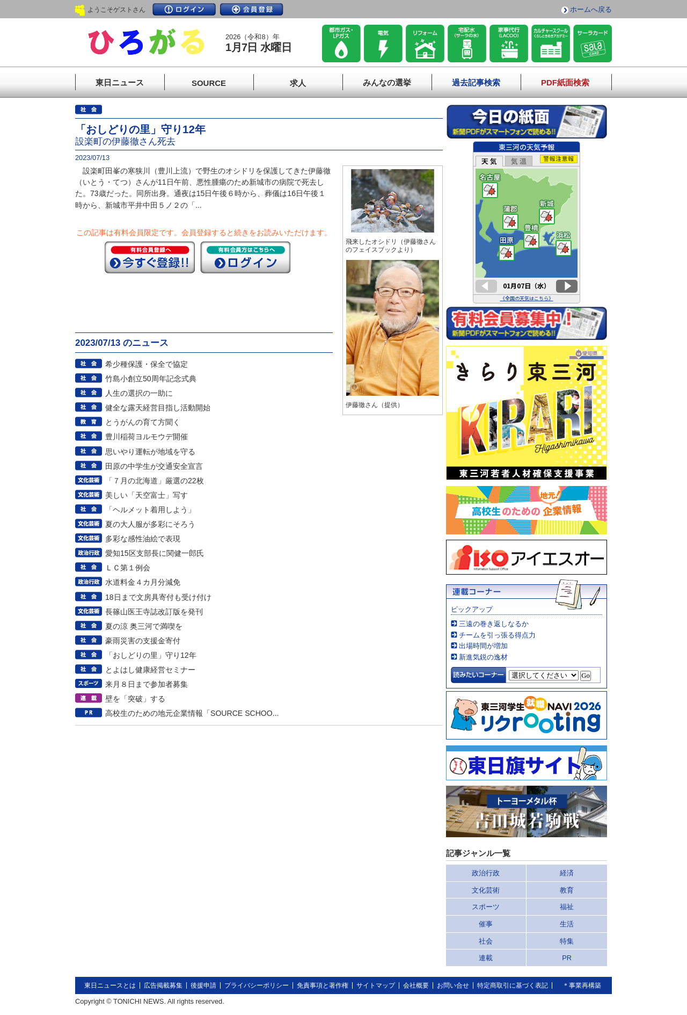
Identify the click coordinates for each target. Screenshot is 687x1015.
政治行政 (486, 873)
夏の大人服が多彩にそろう (150, 524)
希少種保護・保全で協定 (146, 364)
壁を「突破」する (135, 698)
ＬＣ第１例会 (127, 567)
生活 (567, 924)
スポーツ (486, 907)
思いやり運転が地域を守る (150, 451)
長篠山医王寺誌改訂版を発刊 (154, 611)
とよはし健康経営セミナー (150, 669)
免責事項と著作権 (322, 985)
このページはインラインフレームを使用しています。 (526, 222)
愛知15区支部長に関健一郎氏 (154, 553)
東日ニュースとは (110, 985)
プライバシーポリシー (256, 985)
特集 (567, 941)
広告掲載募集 (163, 985)
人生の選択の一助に (139, 393)
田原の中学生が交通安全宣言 (154, 466)
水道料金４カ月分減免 (142, 582)
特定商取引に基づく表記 (512, 985)
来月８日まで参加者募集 (146, 684)
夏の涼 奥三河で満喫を (143, 626)
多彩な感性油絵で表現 (142, 538)
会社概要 (416, 985)
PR (567, 958)
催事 (486, 924)
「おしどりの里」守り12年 (150, 655)
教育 (567, 890)
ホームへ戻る (591, 9)
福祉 (567, 907)
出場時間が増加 (483, 646)
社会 (486, 941)
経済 (567, 873)
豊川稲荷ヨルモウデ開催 (146, 436)
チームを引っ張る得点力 (497, 635)
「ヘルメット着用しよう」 (150, 509)
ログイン (184, 9)
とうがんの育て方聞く (142, 422)
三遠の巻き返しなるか (494, 624)
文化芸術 (486, 890)
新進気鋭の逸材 (483, 657)
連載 (486, 958)
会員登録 (251, 9)
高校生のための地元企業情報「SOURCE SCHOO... (192, 713)
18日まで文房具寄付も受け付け (158, 597)
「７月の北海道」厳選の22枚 (154, 480)
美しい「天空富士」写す (146, 495)
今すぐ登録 (150, 257)
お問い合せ (453, 985)
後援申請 (203, 985)
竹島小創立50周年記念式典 (150, 378)
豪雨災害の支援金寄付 (142, 640)
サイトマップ (375, 985)
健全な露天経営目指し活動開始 (157, 407)
